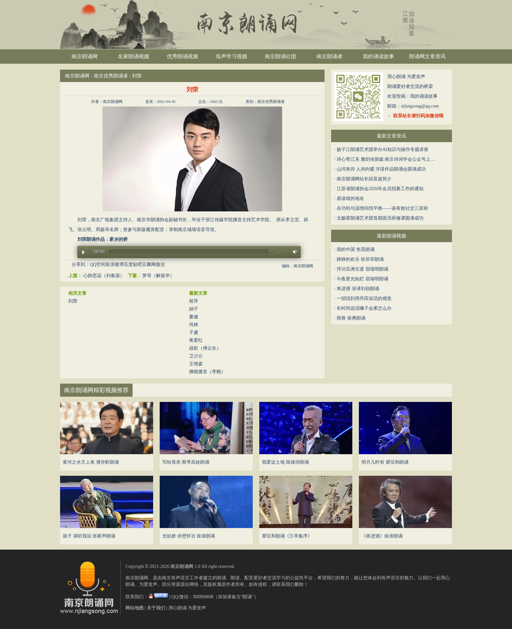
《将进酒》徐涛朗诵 (382, 536)
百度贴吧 (133, 264)
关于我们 (156, 607)
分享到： (81, 264)
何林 (193, 324)
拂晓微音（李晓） (207, 371)
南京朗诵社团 (280, 56)
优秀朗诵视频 (182, 56)
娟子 (193, 308)
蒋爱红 (196, 340)
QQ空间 (97, 264)
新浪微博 (114, 264)
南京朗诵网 (85, 56)
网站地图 (134, 607)
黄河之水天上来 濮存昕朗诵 (91, 462)
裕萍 (193, 301)
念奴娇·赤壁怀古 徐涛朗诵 (188, 536)
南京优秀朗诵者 (111, 75)
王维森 (196, 363)
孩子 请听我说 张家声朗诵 (89, 536)
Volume (293, 252)
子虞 (193, 332)
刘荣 (72, 301)
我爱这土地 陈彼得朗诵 (285, 462)
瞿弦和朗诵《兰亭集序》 (287, 536)
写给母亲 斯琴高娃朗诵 (185, 462)
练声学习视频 (231, 56)
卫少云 (196, 356)
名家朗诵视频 (133, 56)
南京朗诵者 (329, 56)
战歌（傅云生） (205, 348)
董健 (193, 316)
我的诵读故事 (378, 56)
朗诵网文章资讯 (427, 56)
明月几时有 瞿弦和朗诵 (384, 462)
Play (83, 252)
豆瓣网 (149, 264)
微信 (160, 264)
